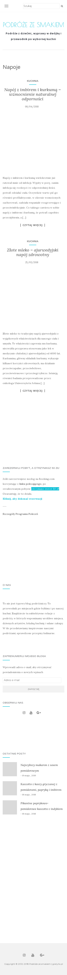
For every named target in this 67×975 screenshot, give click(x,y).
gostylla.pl (57, 964)
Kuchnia (32, 80)
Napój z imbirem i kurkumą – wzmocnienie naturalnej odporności (32, 94)
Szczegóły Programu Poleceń (20, 514)
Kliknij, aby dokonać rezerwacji (22, 498)
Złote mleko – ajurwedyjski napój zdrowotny (32, 252)
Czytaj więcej (33, 225)
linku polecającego (30, 483)
